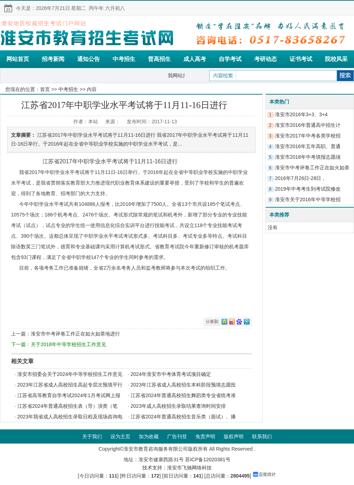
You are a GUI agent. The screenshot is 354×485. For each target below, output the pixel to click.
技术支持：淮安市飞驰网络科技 (177, 467)
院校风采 (336, 59)
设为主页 (120, 436)
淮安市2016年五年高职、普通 (308, 146)
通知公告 (88, 59)
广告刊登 (177, 436)
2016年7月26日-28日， (300, 178)
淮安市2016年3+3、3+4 (301, 114)
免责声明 (205, 436)
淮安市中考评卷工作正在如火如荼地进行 (75, 334)
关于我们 (92, 436)
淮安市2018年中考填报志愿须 (308, 157)
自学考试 (230, 59)
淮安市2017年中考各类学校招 (308, 136)
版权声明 (234, 436)
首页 (45, 89)
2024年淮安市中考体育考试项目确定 (171, 374)
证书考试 (301, 59)
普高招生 (159, 59)
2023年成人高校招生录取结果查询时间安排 (178, 406)
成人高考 (194, 59)
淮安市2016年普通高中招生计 (308, 125)
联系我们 (262, 436)
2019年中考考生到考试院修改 (308, 189)
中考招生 (124, 59)
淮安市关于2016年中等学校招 (308, 199)
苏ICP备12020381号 (207, 459)
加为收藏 (149, 436)
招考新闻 (53, 59)
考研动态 (265, 59)
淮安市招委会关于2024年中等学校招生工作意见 (69, 374)
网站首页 (17, 59)
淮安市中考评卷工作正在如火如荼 (312, 167)
